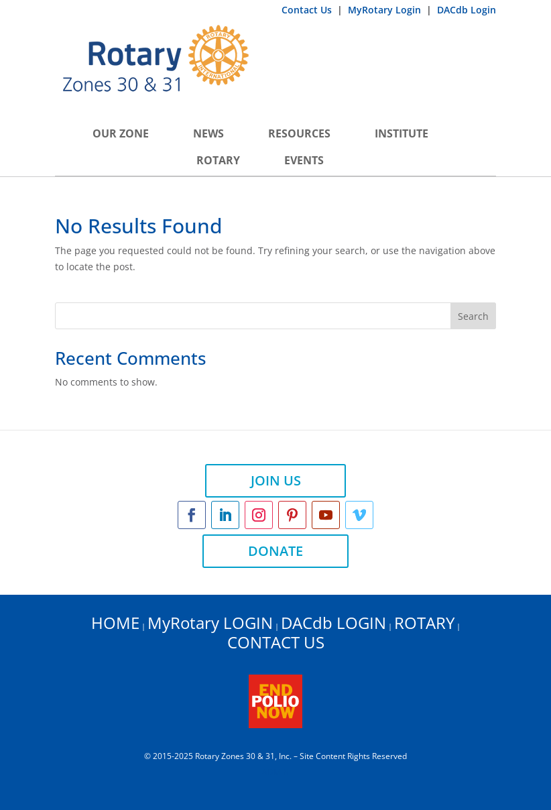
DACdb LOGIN (333, 623)
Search (473, 316)
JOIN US (276, 480)
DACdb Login (466, 9)
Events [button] (304, 160)
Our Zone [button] (121, 133)
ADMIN (275, 772)
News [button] (208, 133)
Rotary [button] (218, 160)
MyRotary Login (386, 9)
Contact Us (308, 9)
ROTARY (424, 623)
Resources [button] (299, 133)
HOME (115, 623)
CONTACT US (275, 642)
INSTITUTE (401, 133)
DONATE (275, 551)
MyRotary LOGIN (210, 623)
